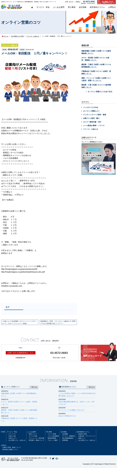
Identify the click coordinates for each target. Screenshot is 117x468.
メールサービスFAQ (90, 107)
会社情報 (82, 7)
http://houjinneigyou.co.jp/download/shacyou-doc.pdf (23, 272)
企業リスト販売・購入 (91, 118)
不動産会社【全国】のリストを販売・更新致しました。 (19, 418)
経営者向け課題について (10, 449)
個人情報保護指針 (67, 438)
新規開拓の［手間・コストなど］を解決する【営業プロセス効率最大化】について (58, 322)
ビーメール (12, 434)
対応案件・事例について (36, 440)
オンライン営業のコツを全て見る (100, 92)
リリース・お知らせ (9, 45)
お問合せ (112, 7)
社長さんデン (13, 438)
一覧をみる (33, 387)
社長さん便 (12, 436)
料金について (33, 434)
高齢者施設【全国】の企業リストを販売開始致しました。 (19, 393)
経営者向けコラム (97, 7)
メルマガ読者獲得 (53, 436)
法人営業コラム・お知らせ (17, 440)
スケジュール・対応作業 (36, 438)
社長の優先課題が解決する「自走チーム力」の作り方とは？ (77, 401)
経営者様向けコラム (83, 432)
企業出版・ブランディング (86, 436)
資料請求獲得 (52, 438)
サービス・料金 (43, 7)
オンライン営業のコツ (91, 111)
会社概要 (65, 434)
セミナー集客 (52, 434)
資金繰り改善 (82, 434)
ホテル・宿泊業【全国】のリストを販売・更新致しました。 (19, 401)
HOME (3, 432)
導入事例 (71, 7)
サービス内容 (33, 436)
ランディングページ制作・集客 (94, 115)
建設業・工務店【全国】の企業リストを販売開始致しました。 (19, 410)
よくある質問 (58, 7)
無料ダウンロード (99, 352)
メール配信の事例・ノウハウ (93, 125)
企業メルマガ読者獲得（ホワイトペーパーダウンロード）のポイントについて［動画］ (19, 322)
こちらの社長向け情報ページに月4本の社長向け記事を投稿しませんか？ (77, 393)
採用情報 (65, 440)
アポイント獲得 (52, 440)
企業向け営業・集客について (11, 447)
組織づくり (81, 438)
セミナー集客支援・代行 (92, 122)
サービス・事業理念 (68, 436)
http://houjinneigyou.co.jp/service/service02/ (19, 269)
